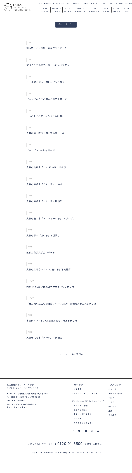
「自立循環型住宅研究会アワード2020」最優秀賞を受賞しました (61, 303)
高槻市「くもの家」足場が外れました (46, 48)
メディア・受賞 (115, 393)
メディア (94, 3)
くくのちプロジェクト (84, 423)
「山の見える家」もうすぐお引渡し (45, 116)
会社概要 (128, 3)
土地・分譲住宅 (45, 3)
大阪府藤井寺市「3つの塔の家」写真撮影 (48, 269)
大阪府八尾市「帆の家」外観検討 (44, 337)
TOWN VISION (59, 3)
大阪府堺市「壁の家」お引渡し (43, 235)
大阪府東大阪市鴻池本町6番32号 (33, 394)
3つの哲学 (78, 385)
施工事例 (78, 389)
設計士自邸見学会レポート (40, 252)
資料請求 (78, 419)
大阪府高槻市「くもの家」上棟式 (44, 184)
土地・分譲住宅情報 (83, 414)
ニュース (85, 3)
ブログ (102, 3)
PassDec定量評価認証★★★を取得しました (50, 286)
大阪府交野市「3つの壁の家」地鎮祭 (46, 167)
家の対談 (119, 3)
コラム (110, 3)
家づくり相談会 (73, 3)
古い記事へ (78, 354)
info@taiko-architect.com (24, 404)
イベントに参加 (81, 406)
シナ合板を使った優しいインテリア (45, 82)
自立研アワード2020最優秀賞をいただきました (51, 320)
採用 (110, 411)
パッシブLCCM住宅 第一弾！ (41, 150)
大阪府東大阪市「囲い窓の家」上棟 (45, 133)
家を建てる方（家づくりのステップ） (89, 401)
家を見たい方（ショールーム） (88, 393)
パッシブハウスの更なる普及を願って (46, 99)
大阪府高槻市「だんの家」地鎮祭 (44, 201)
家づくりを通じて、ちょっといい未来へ (47, 65)
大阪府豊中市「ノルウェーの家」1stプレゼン (50, 218)
